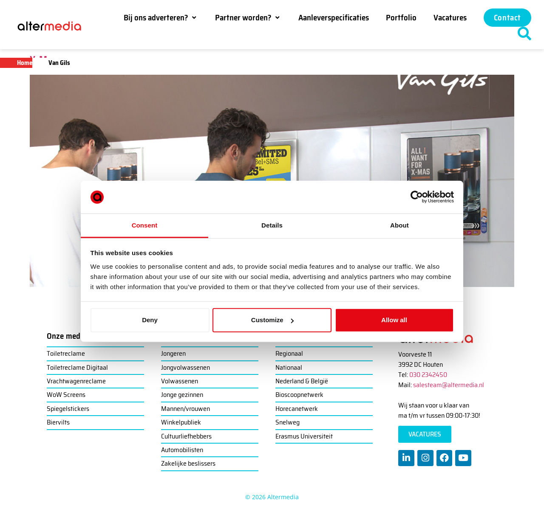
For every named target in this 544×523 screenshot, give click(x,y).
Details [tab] (272, 225)
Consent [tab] (145, 225)
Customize (272, 319)
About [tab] (399, 225)
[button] (161, 17)
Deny (150, 319)
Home (24, 63)
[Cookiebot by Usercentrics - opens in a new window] (417, 197)
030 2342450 (428, 374)
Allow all (394, 319)
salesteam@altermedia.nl (448, 385)
